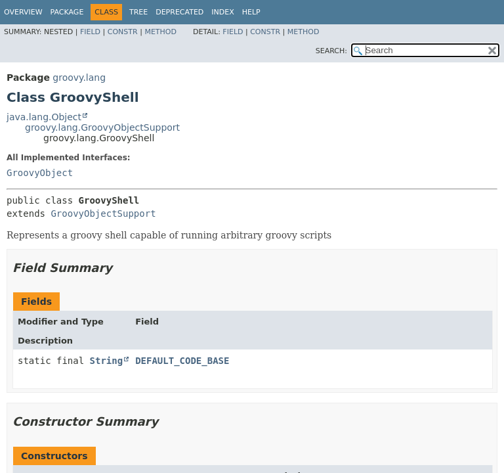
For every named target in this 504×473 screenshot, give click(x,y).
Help (251, 12)
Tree (138, 12)
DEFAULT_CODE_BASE (182, 360)
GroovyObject (40, 173)
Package (67, 12)
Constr (123, 32)
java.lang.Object (44, 117)
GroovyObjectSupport (103, 213)
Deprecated (179, 12)
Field (90, 32)
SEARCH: (331, 51)
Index (222, 12)
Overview (23, 12)
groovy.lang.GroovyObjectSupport (102, 127)
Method (160, 32)
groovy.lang (79, 77)
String (106, 360)
